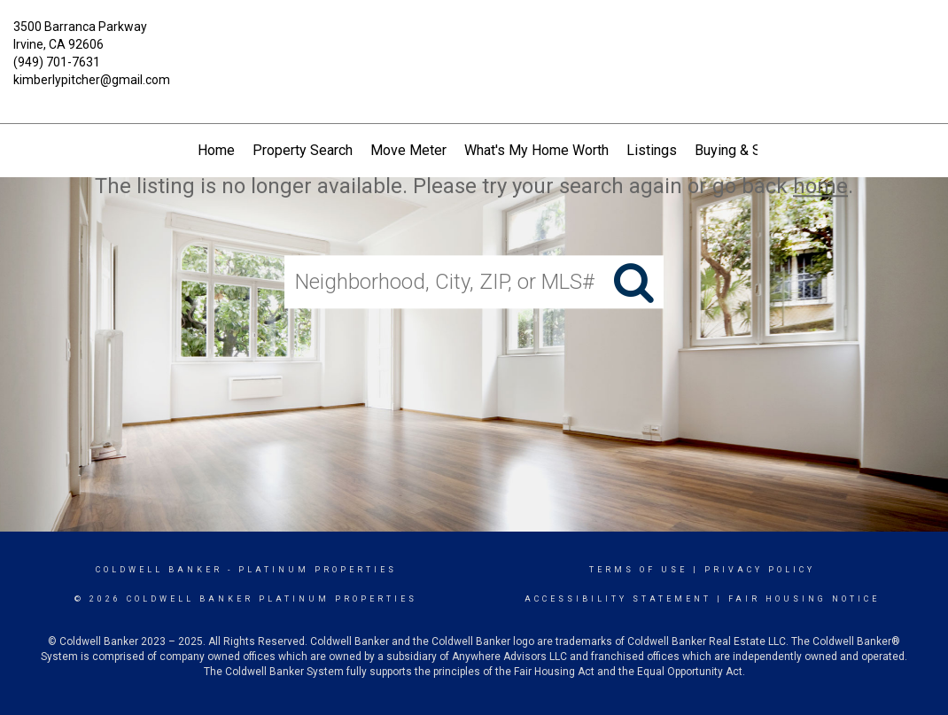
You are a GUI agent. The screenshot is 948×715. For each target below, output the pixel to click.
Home (216, 150)
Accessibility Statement (618, 599)
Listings (651, 150)
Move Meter (408, 150)
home (820, 186)
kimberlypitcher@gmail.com (91, 80)
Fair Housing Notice (804, 599)
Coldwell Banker (159, 569)
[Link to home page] (474, 39)
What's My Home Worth (536, 150)
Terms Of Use (638, 569)
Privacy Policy (759, 569)
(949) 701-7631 (56, 62)
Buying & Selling (745, 150)
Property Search (303, 150)
